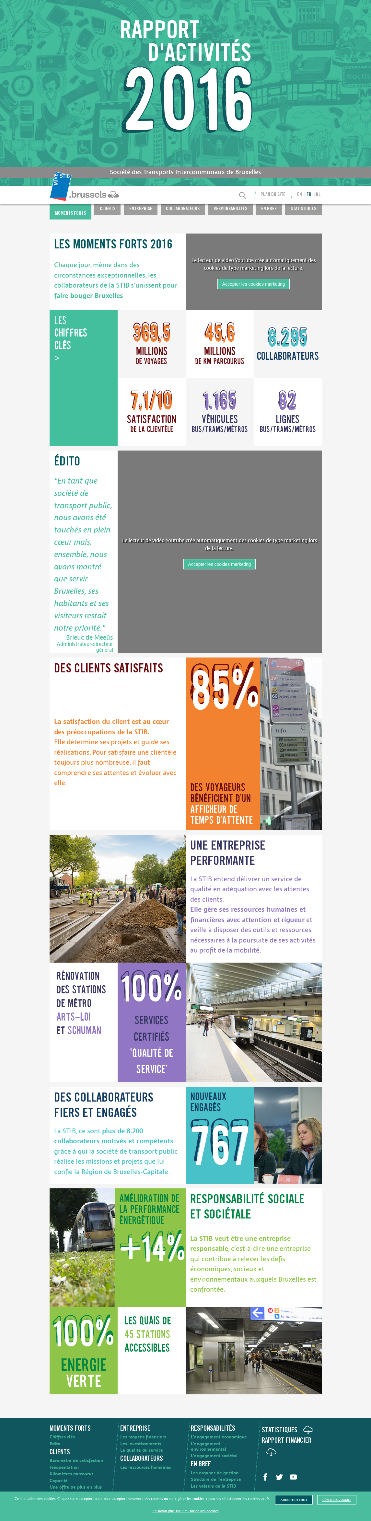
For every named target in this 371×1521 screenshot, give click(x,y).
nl (318, 194)
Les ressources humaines (145, 1467)
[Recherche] (242, 196)
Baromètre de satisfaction (76, 1460)
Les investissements (140, 1444)
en (299, 194)
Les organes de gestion (214, 1473)
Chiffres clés (62, 1437)
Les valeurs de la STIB (213, 1486)
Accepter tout (293, 1500)
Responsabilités (230, 209)
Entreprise (140, 209)
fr (309, 194)
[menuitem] (85, 195)
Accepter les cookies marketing (253, 284)
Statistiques (303, 209)
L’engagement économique (219, 1437)
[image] (291, 744)
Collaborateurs (183, 209)
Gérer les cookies (336, 1500)
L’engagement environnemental (208, 1446)
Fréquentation (64, 1467)
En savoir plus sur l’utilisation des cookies (186, 1511)
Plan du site (273, 194)
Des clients (108, 669)
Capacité (59, 1480)
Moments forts (70, 213)
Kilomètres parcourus (71, 1474)
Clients (107, 209)
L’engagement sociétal (214, 1455)
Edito (55, 1444)
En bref (269, 209)
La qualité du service (141, 1450)
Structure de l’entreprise (216, 1479)
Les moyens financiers (143, 1437)
